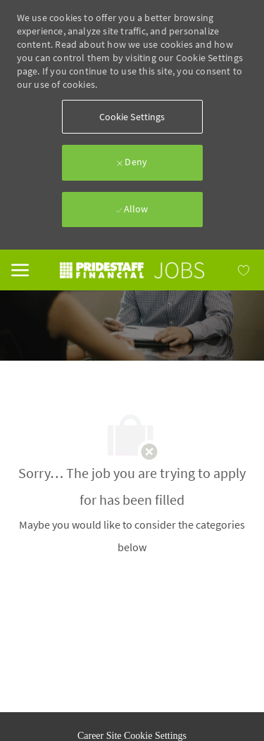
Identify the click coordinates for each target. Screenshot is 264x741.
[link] (132, 270)
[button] (132, 117)
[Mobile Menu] (20, 268)
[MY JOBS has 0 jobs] (228, 270)
